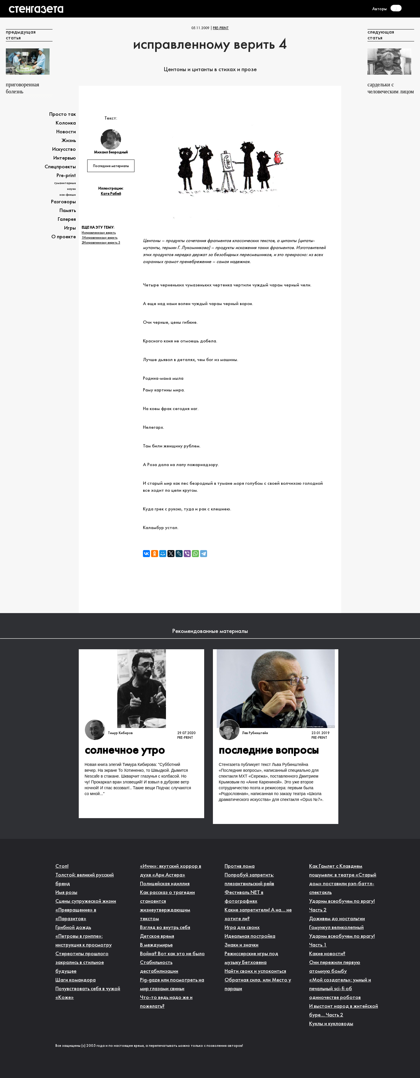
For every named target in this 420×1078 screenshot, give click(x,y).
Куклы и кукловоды (331, 1023)
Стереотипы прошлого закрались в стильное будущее (81, 962)
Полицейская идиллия (165, 883)
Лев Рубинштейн (255, 733)
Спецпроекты (60, 166)
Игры (70, 228)
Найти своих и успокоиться (255, 971)
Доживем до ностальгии (337, 918)
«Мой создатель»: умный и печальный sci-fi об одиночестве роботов (340, 989)
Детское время (157, 936)
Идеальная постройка (250, 936)
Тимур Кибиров (120, 733)
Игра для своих (242, 927)
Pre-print (221, 28)
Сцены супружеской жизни (85, 901)
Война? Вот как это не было (172, 953)
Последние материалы (111, 166)
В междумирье (156, 945)
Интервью (64, 158)
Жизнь (69, 140)
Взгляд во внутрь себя (165, 927)
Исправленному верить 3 (101, 242)
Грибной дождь (73, 927)
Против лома (240, 866)
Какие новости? (327, 953)
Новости (66, 132)
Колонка (66, 123)
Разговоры (63, 202)
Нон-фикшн (68, 194)
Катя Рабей (111, 194)
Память (68, 210)
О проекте (63, 237)
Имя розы (66, 892)
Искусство (64, 149)
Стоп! (62, 866)
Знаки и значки (241, 945)
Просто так (62, 114)
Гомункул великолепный (336, 927)
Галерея (67, 219)
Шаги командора (75, 980)
